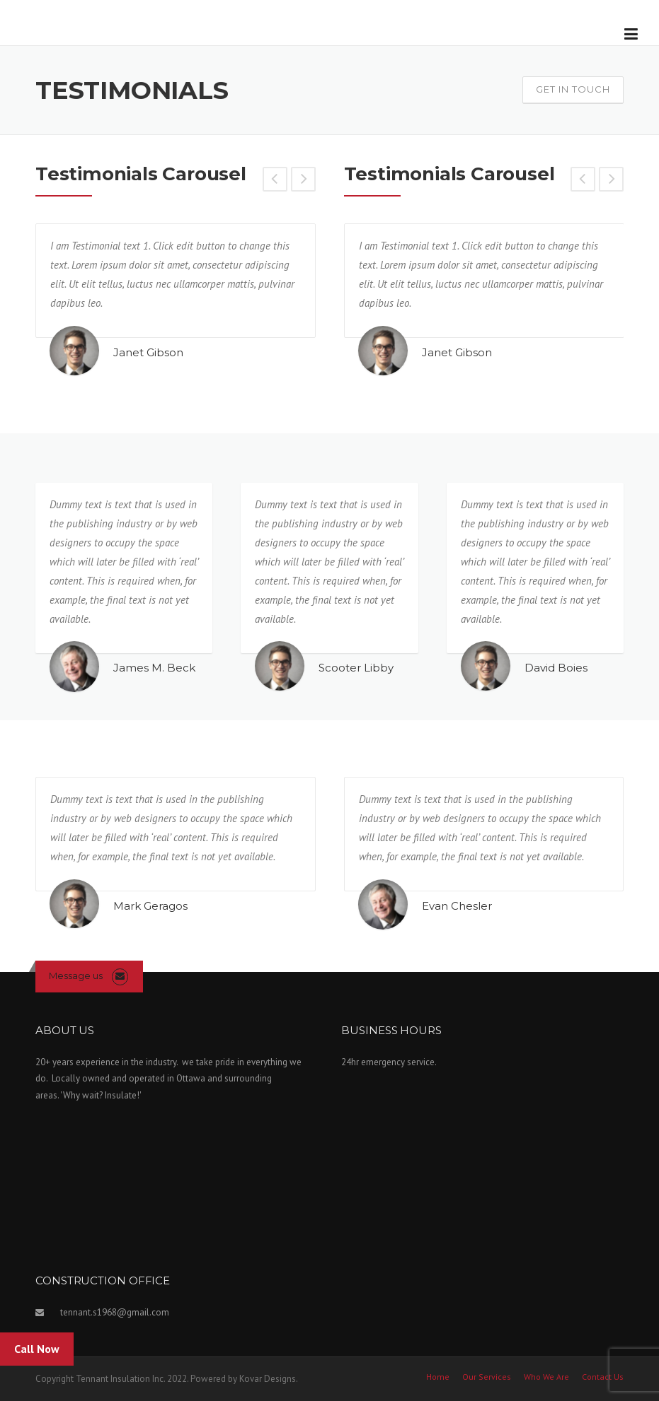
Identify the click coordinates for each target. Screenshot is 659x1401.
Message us (76, 975)
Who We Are (546, 1377)
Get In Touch (573, 89)
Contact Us (603, 1377)
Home (437, 1377)
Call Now (36, 1349)
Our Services (486, 1377)
